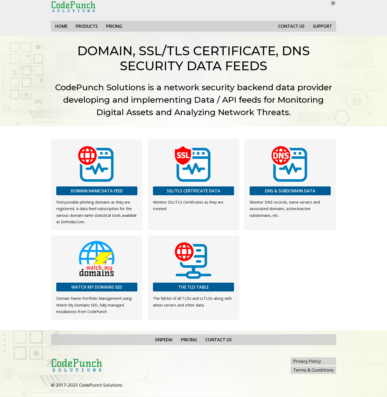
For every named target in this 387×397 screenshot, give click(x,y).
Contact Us (291, 26)
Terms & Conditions (313, 370)
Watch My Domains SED (96, 287)
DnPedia (164, 340)
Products (87, 26)
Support (322, 26)
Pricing (114, 26)
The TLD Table (193, 287)
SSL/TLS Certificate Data (193, 191)
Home (61, 26)
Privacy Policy (307, 361)
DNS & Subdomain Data (290, 191)
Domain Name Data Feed (97, 191)
